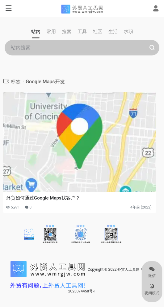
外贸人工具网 (128, 269)
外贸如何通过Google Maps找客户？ (43, 198)
